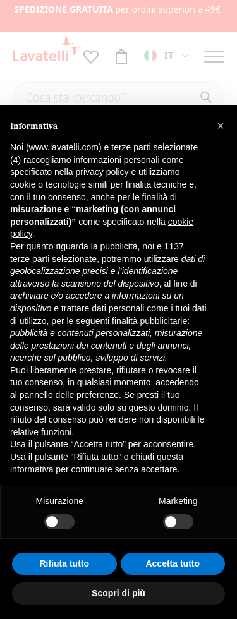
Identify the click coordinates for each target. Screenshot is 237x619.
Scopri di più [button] (118, 593)
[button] (220, 126)
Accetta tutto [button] (172, 563)
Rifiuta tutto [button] (64, 563)
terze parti (29, 259)
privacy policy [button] (102, 172)
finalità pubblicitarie (149, 321)
